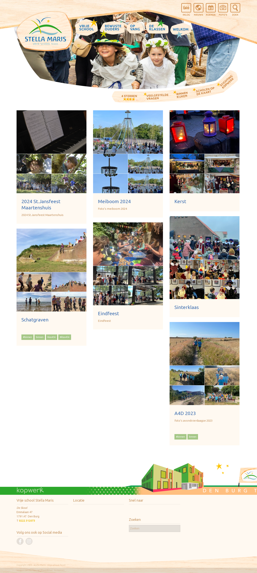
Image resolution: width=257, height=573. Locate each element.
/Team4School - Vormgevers (53, 570)
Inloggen (20, 570)
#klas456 (65, 337)
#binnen (27, 337)
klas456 (52, 337)
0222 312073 (27, 520)
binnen (39, 337)
